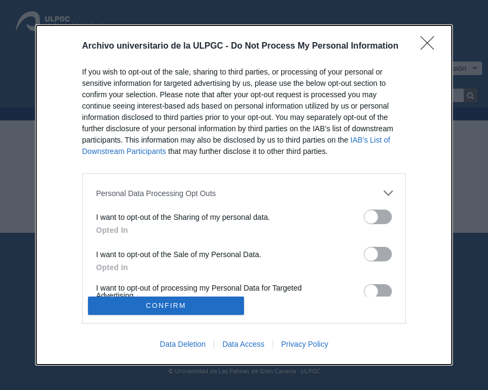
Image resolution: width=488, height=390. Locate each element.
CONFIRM (166, 305)
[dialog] (244, 195)
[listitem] (244, 193)
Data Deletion (183, 344)
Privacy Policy (304, 344)
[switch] (378, 217)
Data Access (243, 344)
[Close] (431, 46)
